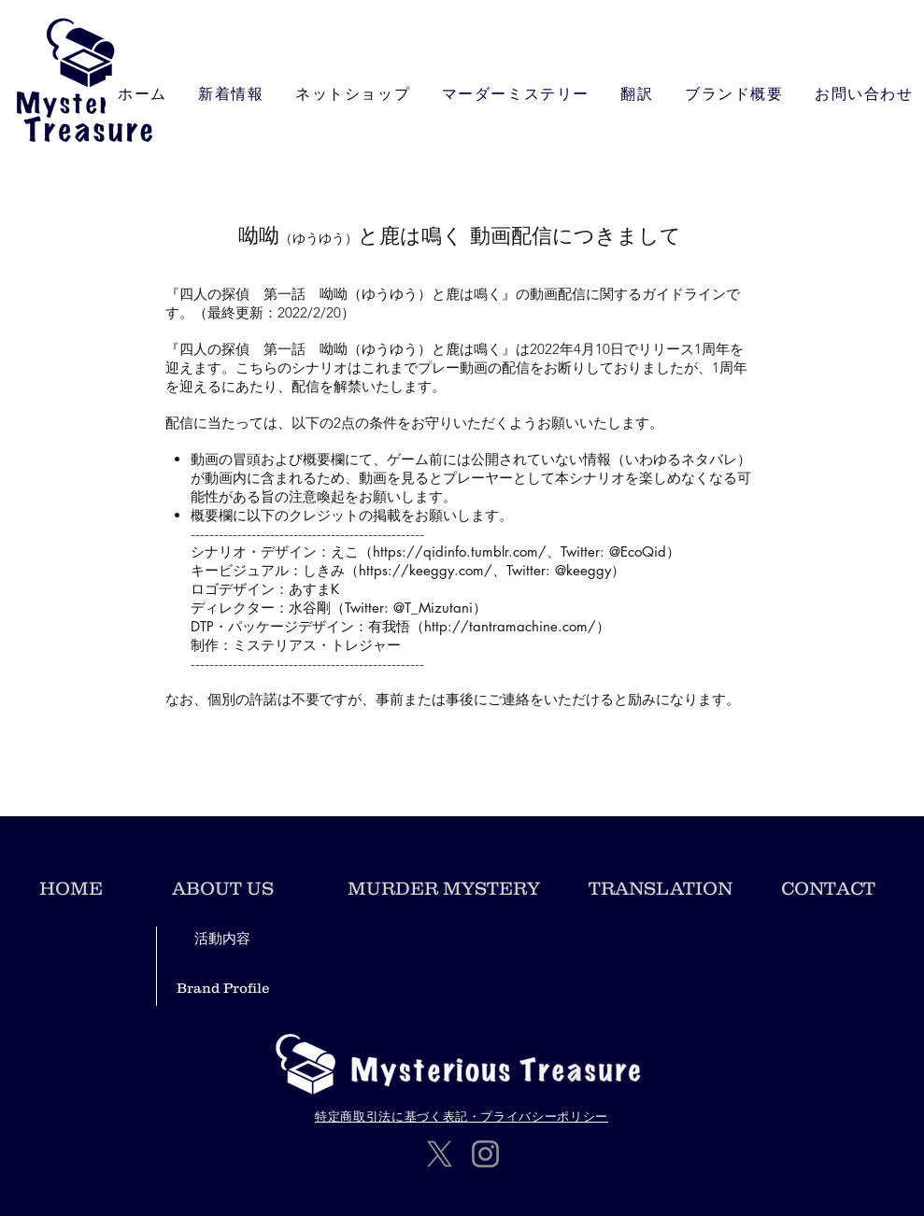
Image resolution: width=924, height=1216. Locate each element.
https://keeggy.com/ (425, 570)
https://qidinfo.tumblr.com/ (460, 551)
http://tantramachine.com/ (510, 626)
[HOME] (71, 888)
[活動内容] (222, 938)
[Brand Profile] (222, 987)
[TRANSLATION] (660, 888)
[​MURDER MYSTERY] (444, 888)
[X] (439, 1154)
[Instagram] (485, 1154)
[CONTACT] (828, 888)
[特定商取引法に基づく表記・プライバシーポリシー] (462, 1117)
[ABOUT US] (223, 888)
